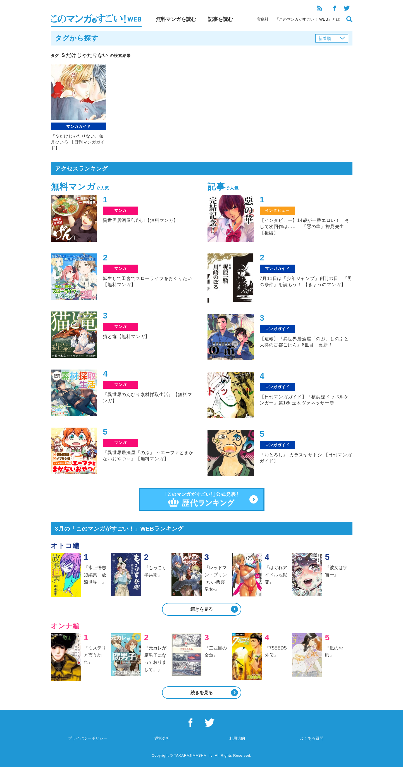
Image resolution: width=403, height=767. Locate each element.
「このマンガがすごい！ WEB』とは (307, 19)
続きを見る (201, 609)
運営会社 (162, 738)
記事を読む (220, 19)
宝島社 (263, 19)
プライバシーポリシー (87, 738)
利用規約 (237, 738)
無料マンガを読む (176, 19)
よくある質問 (311, 738)
